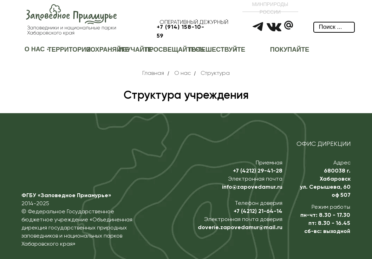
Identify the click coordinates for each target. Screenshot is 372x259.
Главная (153, 73)
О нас (182, 73)
